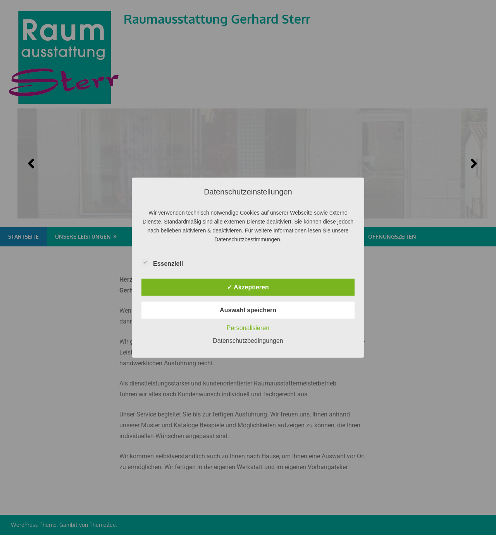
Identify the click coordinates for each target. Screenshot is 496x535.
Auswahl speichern (248, 309)
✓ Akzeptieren (248, 287)
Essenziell (162, 262)
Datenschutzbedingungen (248, 340)
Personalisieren (248, 327)
